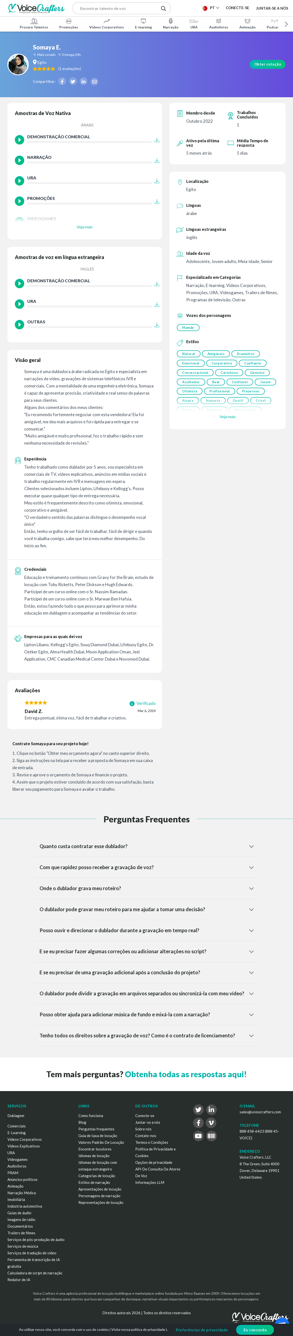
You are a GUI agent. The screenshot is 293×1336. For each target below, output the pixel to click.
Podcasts (274, 23)
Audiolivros (218, 23)
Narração (171, 23)
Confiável (242, 385)
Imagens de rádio (21, 1219)
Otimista (213, 395)
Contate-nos (145, 1135)
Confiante (254, 365)
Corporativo (223, 365)
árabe (87, 124)
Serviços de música (22, 1246)
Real (217, 385)
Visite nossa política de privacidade (138, 1329)
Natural (188, 355)
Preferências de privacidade (202, 1330)
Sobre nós (143, 1129)
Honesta (245, 405)
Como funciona (90, 1115)
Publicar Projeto (194, 9)
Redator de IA (18, 1279)
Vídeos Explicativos (23, 1146)
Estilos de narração (94, 1182)
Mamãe (188, 328)
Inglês (87, 268)
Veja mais (85, 226)
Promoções (68, 23)
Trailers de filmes (21, 1233)
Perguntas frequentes (96, 1129)
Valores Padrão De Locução (101, 1142)
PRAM (12, 1172)
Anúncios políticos (22, 1179)
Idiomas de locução (94, 1155)
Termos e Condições (151, 1142)
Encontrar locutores (95, 1149)
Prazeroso (191, 405)
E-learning (143, 23)
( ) (98, 68)
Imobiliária (16, 1199)
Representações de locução (100, 1202)
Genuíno (259, 375)
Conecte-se (144, 1115)
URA (194, 23)
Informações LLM (149, 1182)
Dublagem (15, 1115)
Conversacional (195, 375)
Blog (82, 1122)
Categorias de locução (96, 1175)
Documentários (20, 1226)
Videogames (17, 1159)
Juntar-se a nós (272, 8)
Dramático (247, 355)
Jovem (187, 395)
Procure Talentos (34, 23)
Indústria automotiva (24, 1206)
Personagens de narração (99, 1195)
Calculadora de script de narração (34, 1273)
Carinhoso (230, 375)
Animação (247, 23)
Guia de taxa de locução (97, 1135)
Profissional (244, 395)
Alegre (218, 405)
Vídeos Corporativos (106, 23)
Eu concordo (255, 1330)
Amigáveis (217, 355)
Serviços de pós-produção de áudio (36, 1239)
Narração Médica (21, 1193)
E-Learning (16, 1132)
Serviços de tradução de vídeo (31, 1253)
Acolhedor (191, 385)
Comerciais (16, 1126)
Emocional (190, 365)
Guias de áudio (19, 1213)
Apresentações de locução (99, 1189)
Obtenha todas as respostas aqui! (186, 1074)
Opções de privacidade (153, 1162)
